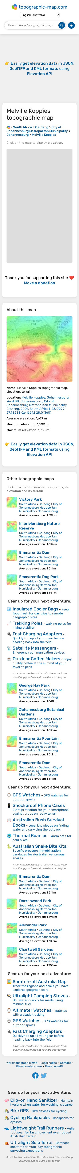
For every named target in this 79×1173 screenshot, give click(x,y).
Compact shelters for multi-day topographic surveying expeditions (39, 1146)
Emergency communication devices (39, 652)
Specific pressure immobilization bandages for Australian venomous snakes (38, 854)
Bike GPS (19, 1110)
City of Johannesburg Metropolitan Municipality (40, 507)
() (38, 405)
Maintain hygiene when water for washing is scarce (41, 1102)
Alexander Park (33, 925)
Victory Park (30, 499)
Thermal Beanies (30, 835)
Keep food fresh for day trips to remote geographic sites (41, 613)
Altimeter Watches (32, 1010)
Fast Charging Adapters (37, 633)
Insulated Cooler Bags (35, 608)
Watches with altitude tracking (40, 1013)
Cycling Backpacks (30, 1117)
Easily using (41, 68)
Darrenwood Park (35, 901)
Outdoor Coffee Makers (36, 658)
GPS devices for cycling (49, 1111)
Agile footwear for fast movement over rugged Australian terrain (42, 1132)
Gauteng (44, 504)
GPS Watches (26, 794)
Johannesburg (48, 511)
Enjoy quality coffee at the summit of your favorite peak (42, 663)
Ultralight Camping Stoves (40, 995)
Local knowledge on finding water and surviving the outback (41, 827)
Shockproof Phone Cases (39, 805)
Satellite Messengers (34, 648)
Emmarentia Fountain (39, 738)
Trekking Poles (28, 623)
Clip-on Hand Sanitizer (33, 1100)
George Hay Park (34, 685)
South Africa (27, 504)
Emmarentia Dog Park (39, 576)
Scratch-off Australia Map (40, 981)
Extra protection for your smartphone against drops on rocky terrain (40, 811)
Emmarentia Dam (34, 552)
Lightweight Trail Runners (37, 1128)
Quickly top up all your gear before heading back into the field (38, 640)
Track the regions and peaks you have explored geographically (40, 988)
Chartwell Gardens (36, 949)
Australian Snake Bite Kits (39, 846)
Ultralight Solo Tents (31, 1142)
